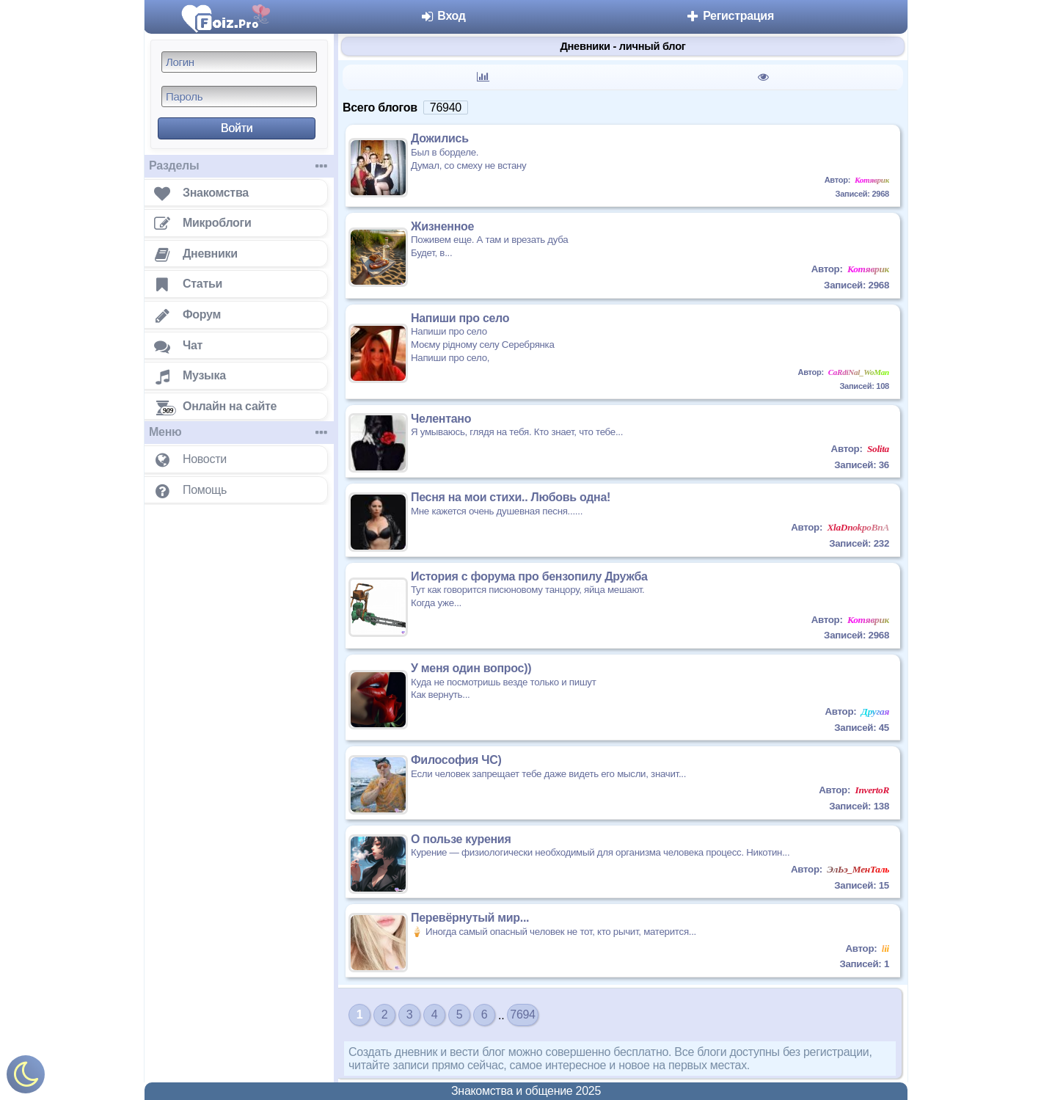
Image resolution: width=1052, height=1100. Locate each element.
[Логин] (239, 62)
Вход (443, 16)
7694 (522, 1014)
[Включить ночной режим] (25, 1078)
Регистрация (729, 16)
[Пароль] (239, 96)
